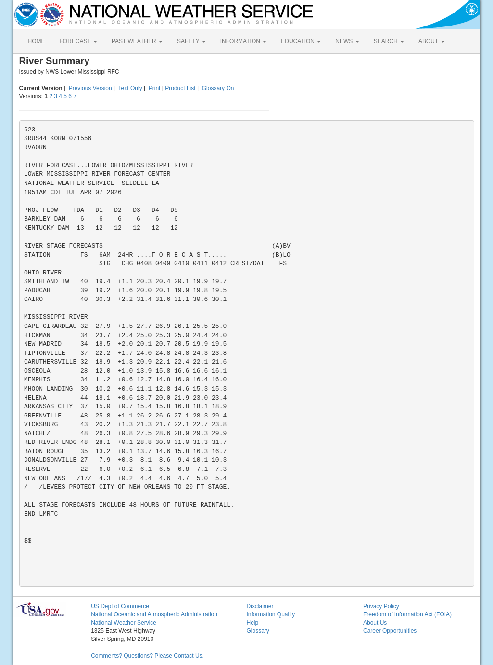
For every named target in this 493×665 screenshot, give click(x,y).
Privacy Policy (381, 606)
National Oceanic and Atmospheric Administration (154, 614)
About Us (375, 622)
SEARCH (389, 41)
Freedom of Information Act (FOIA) (407, 614)
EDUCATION (301, 41)
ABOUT (431, 41)
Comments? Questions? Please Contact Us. (147, 655)
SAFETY (191, 41)
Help (252, 622)
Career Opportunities (390, 630)
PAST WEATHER (137, 41)
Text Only (130, 88)
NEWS (347, 41)
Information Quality (270, 614)
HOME (36, 41)
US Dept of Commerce (120, 606)
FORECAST (78, 41)
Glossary (257, 630)
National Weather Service (123, 622)
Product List (180, 88)
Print (155, 88)
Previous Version (90, 88)
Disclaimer (259, 606)
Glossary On (218, 88)
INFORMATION (243, 41)
